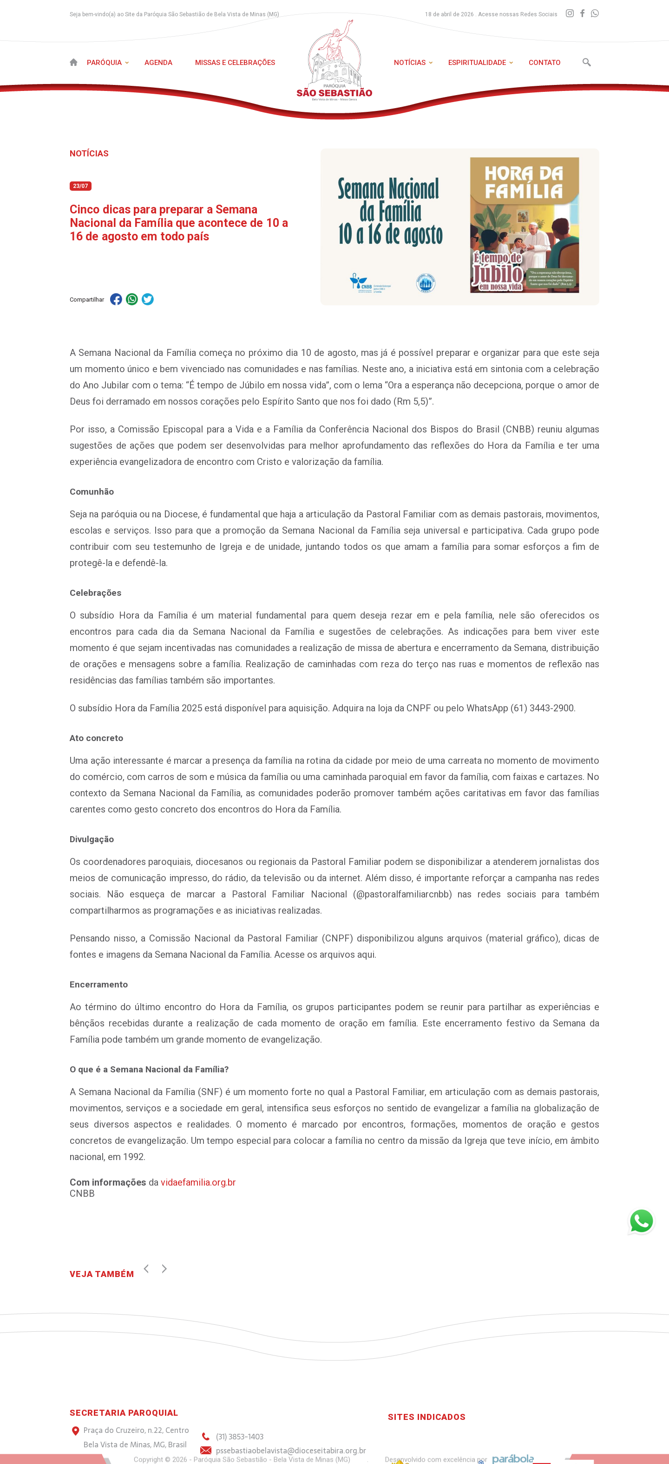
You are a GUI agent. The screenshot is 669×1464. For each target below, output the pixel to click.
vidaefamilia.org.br (197, 1182)
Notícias (410, 62)
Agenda (158, 62)
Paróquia (104, 62)
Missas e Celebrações (235, 62)
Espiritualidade (477, 62)
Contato (545, 62)
